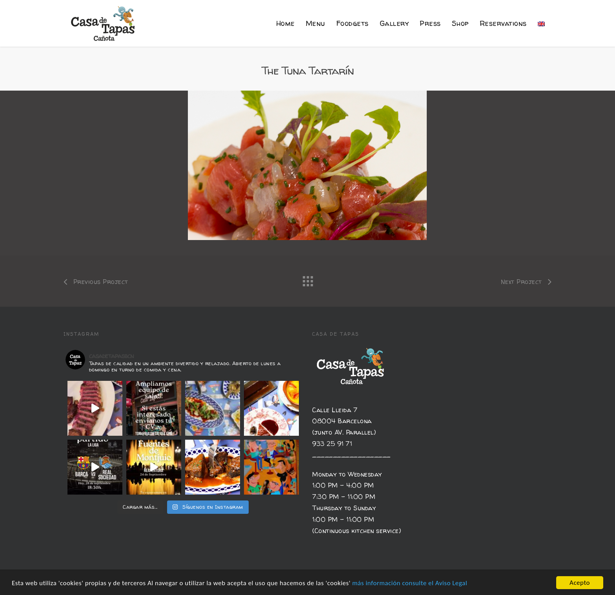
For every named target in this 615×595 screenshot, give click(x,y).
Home (285, 23)
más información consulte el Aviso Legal (409, 583)
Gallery (394, 23)
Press (430, 23)
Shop (460, 23)
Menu (315, 23)
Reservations (503, 23)
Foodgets (352, 23)
